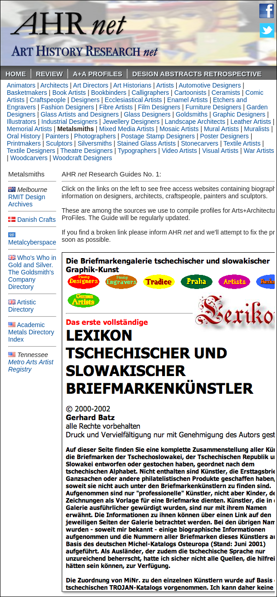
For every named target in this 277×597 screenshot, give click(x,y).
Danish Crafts (36, 219)
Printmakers (24, 143)
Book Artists (69, 92)
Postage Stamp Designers (158, 136)
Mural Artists (221, 128)
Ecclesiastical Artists (133, 99)
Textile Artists (242, 143)
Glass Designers (147, 114)
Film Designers (159, 107)
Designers (85, 99)
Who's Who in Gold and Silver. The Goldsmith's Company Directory (32, 272)
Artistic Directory (22, 305)
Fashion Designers (67, 107)
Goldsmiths (192, 114)
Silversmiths (95, 143)
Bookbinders (108, 92)
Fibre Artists (116, 107)
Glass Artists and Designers (79, 114)
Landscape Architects (195, 121)
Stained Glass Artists (146, 143)
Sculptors (59, 143)
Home (15, 74)
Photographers (95, 136)
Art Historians (132, 85)
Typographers (137, 150)
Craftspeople (47, 99)
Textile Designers (31, 150)
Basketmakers (27, 92)
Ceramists (226, 92)
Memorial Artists (29, 128)
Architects (54, 85)
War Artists (258, 150)
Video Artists (179, 150)
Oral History (23, 136)
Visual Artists (220, 150)
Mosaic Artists (178, 128)
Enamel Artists (187, 99)
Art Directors (91, 85)
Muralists (256, 128)
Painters (57, 136)
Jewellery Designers (131, 121)
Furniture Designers (214, 107)
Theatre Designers (86, 150)
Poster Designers (224, 136)
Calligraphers (150, 92)
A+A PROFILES (97, 74)
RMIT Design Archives (26, 200)
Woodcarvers (29, 157)
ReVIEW (49, 74)
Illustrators (21, 121)
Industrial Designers (69, 121)
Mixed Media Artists (126, 128)
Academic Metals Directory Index (31, 332)
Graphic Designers (239, 114)
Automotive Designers (210, 85)
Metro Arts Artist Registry (30, 365)
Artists (165, 85)
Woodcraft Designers (82, 157)
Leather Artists (250, 121)
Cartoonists (190, 92)
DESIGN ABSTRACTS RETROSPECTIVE (196, 74)
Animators (21, 85)
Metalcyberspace (32, 242)
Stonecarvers (199, 143)
